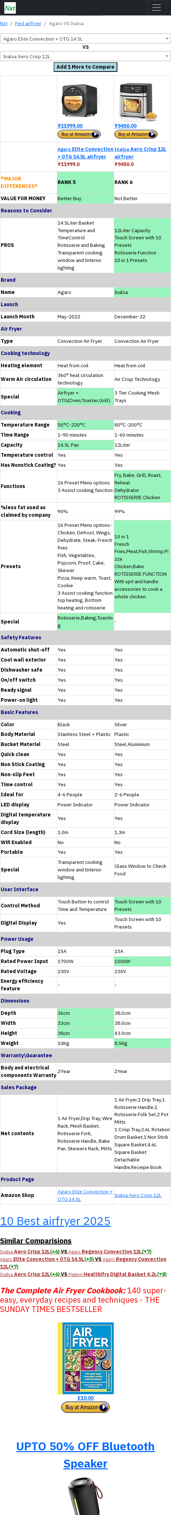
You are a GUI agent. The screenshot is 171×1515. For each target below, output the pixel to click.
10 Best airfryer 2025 (55, 1220)
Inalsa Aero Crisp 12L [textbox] (26, 56)
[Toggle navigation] (157, 7)
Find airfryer (28, 23)
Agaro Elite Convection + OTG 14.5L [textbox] (43, 39)
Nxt (4, 23)
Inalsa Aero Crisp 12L (138, 1195)
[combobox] (85, 38)
